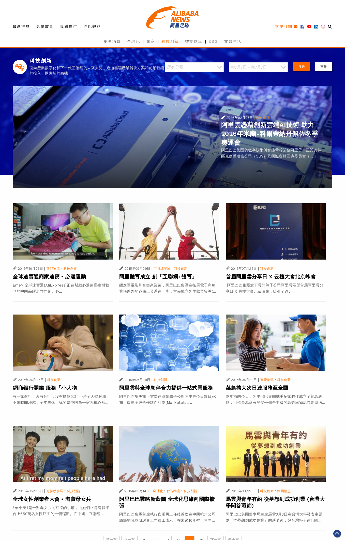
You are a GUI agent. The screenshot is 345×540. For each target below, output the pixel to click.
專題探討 (68, 26)
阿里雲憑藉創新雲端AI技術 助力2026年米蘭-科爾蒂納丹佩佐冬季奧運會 (269, 133)
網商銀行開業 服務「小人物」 (47, 388)
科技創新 (170, 41)
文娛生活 (233, 41)
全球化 (133, 41)
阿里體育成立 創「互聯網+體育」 (158, 277)
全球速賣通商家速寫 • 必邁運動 (49, 277)
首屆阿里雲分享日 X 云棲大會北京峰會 (271, 277)
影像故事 (45, 26)
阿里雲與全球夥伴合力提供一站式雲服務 (166, 388)
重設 (323, 66)
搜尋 (301, 66)
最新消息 (21, 26)
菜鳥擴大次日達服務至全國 (257, 388)
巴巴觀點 (92, 26)
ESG (213, 41)
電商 (150, 41)
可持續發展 (162, 269)
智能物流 (193, 41)
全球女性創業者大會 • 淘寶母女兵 (52, 499)
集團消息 (112, 41)
